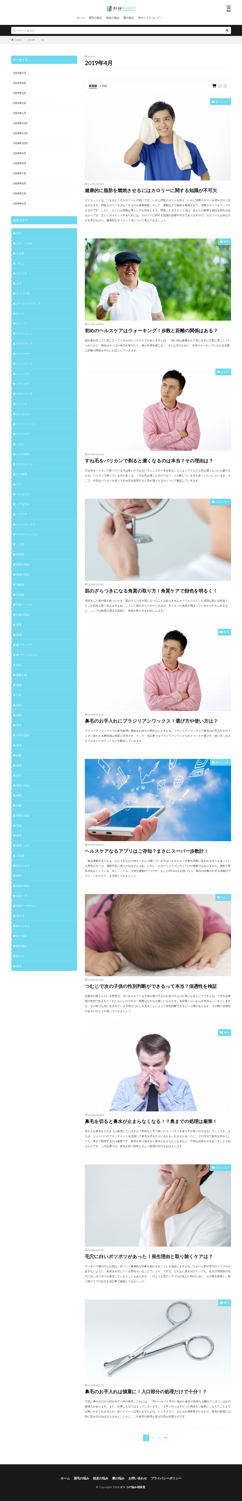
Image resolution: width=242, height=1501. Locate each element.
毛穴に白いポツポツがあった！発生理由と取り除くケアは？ (149, 1256)
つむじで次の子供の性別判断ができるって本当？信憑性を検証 (151, 986)
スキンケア (222, 501)
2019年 (31, 39)
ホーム (81, 17)
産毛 (19, 745)
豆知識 (20, 855)
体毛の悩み (23, 564)
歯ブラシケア (24, 644)
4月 (43, 39)
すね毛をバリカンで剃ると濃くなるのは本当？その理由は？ (149, 460)
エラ (19, 283)
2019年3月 (19, 93)
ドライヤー (23, 434)
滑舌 (19, 725)
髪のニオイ (23, 925)
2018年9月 (19, 153)
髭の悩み (21, 946)
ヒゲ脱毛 (21, 474)
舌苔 (19, 835)
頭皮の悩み (113, 17)
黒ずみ (20, 956)
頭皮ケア (21, 895)
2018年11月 (20, 133)
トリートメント (25, 423)
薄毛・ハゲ (23, 845)
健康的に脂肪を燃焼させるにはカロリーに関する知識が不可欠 (151, 190)
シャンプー (23, 373)
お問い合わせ (137, 1478)
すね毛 (225, 371)
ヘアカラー (23, 504)
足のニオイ (23, 865)
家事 (19, 624)
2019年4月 (19, 83)
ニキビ (20, 444)
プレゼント (23, 494)
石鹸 (19, 805)
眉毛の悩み (95, 17)
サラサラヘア (24, 343)
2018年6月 (19, 183)
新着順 (93, 85)
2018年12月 (20, 123)
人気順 (103, 85)
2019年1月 (19, 113)
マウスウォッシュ (27, 534)
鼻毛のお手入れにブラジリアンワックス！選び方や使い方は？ (151, 721)
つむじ (225, 897)
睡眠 (19, 795)
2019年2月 (19, 103)
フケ (19, 484)
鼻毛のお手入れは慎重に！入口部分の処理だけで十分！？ (146, 1391)
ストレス (21, 403)
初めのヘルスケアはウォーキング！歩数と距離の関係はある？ (151, 330)
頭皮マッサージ (25, 905)
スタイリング (24, 393)
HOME (18, 39)
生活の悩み (23, 735)
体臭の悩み (23, 574)
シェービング (24, 363)
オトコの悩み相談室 (132, 1487)
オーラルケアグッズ (28, 303)
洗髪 (19, 715)
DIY (18, 233)
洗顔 (19, 705)
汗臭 (19, 695)
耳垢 (19, 825)
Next (166, 1437)
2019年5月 (19, 73)
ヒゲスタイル (24, 464)
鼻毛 (226, 632)
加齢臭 (20, 584)
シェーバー (23, 353)
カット (20, 313)
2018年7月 (19, 173)
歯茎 (19, 685)
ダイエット (222, 101)
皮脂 (19, 765)
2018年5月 (19, 193)
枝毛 (19, 634)
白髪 (19, 755)
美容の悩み (23, 815)
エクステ (21, 273)
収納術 (20, 594)
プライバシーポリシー (166, 1478)
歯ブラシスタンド (27, 654)
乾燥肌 (20, 554)
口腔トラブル (24, 604)
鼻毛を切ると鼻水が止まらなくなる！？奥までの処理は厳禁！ (151, 1121)
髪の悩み (128, 17)
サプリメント (24, 333)
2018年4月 (19, 203)
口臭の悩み (23, 614)
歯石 (19, 664)
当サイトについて (149, 17)
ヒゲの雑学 (23, 454)
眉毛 (19, 775)
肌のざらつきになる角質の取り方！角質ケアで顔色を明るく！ (151, 590)
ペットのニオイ (25, 524)
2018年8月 (19, 163)
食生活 (20, 915)
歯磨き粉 (21, 674)
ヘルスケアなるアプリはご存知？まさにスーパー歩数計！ (146, 851)
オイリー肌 (23, 293)
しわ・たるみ (24, 243)
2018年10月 (20, 143)
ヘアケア (21, 514)
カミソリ (21, 323)
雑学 (226, 241)
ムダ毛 (20, 544)
